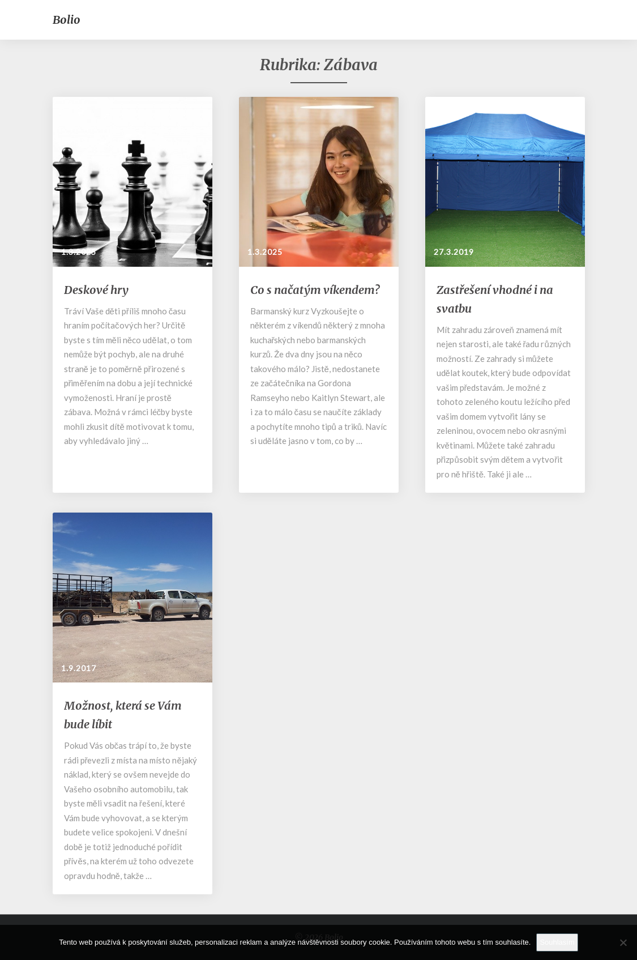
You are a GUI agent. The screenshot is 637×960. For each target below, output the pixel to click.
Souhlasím (557, 942)
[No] (623, 942)
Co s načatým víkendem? (314, 290)
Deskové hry (96, 290)
